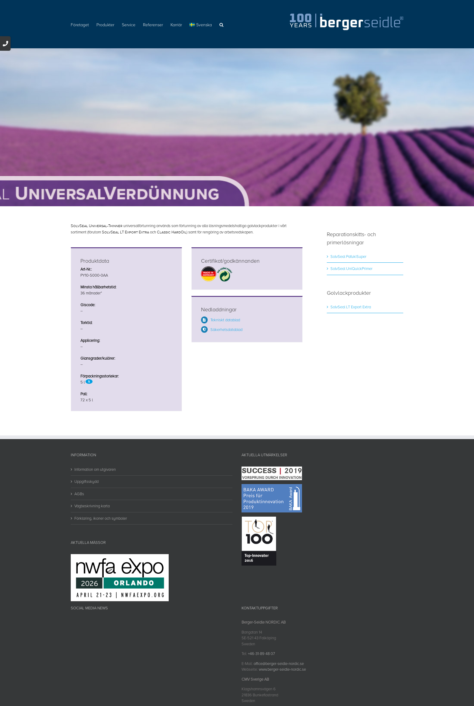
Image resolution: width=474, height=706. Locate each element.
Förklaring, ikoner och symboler (100, 518)
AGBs (79, 493)
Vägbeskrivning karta (92, 506)
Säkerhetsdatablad (226, 329)
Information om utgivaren (95, 469)
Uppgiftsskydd (86, 481)
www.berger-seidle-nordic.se (282, 669)
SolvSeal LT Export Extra (350, 307)
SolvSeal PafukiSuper (348, 256)
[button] (221, 24)
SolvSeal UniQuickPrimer (351, 268)
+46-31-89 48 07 (261, 653)
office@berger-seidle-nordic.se (279, 663)
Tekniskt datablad (225, 320)
